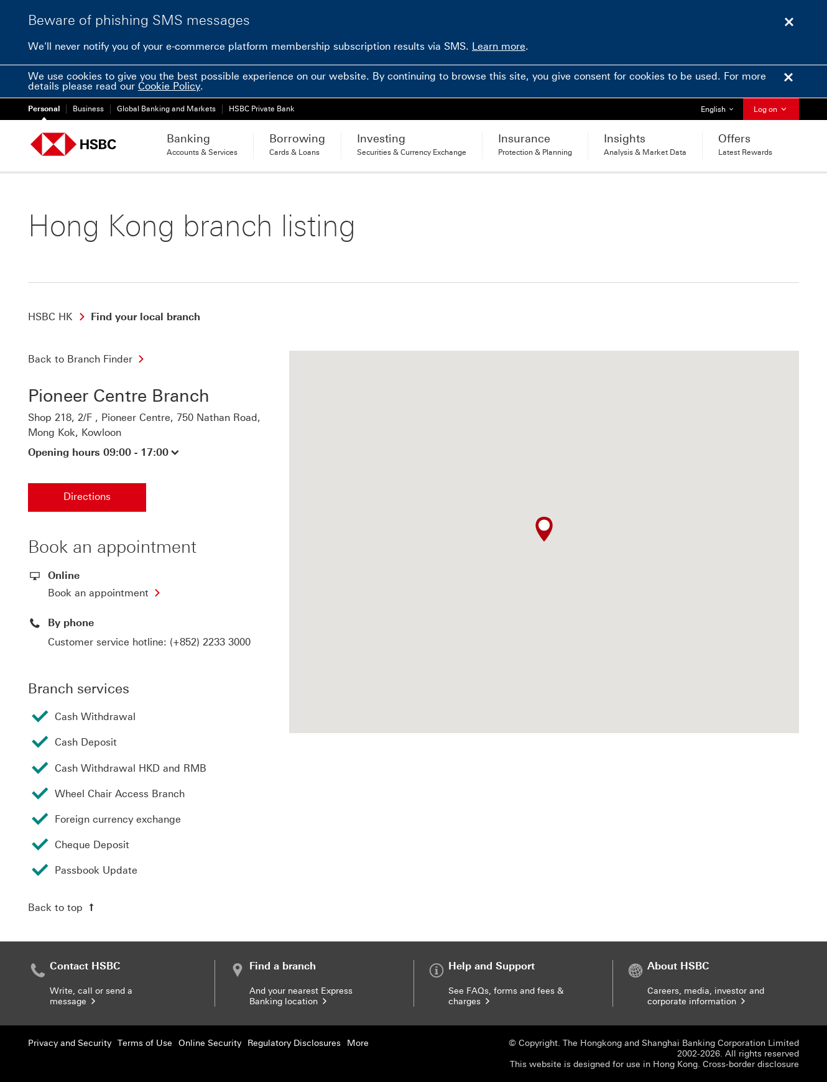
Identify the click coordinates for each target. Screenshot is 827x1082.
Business (88, 108)
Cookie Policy (169, 86)
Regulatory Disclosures (294, 1043)
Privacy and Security (69, 1043)
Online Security (209, 1043)
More (358, 1043)
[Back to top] (62, 907)
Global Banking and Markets (166, 108)
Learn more (498, 46)
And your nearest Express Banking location (301, 996)
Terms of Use (145, 1043)
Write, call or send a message (91, 996)
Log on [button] (771, 109)
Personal (44, 108)
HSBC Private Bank (262, 108)
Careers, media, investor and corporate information (705, 996)
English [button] (721, 106)
